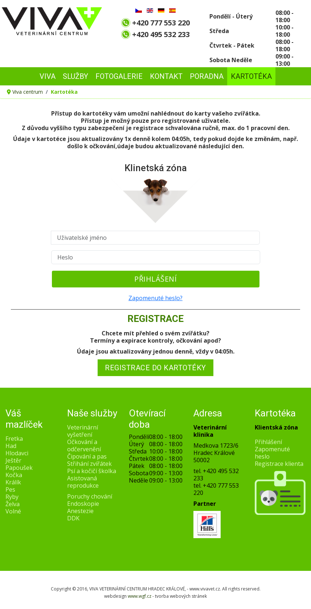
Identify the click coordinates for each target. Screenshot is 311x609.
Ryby (12, 497)
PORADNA (207, 76)
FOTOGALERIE (119, 76)
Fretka (14, 439)
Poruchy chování (89, 496)
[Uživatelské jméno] (155, 238)
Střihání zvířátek (89, 464)
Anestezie (80, 511)
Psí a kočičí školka (91, 471)
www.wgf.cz (139, 596)
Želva (12, 504)
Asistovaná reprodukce (83, 481)
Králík (13, 482)
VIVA (48, 76)
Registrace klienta (279, 464)
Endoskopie (83, 504)
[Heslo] (155, 257)
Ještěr (13, 460)
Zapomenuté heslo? (155, 298)
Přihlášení (155, 279)
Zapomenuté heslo (272, 452)
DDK (73, 518)
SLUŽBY (75, 76)
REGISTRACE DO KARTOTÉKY (155, 367)
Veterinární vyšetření (82, 431)
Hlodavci (16, 453)
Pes (10, 489)
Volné (13, 511)
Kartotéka (251, 76)
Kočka (13, 475)
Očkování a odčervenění (84, 445)
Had (10, 446)
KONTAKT (166, 76)
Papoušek (19, 468)
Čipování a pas (87, 456)
